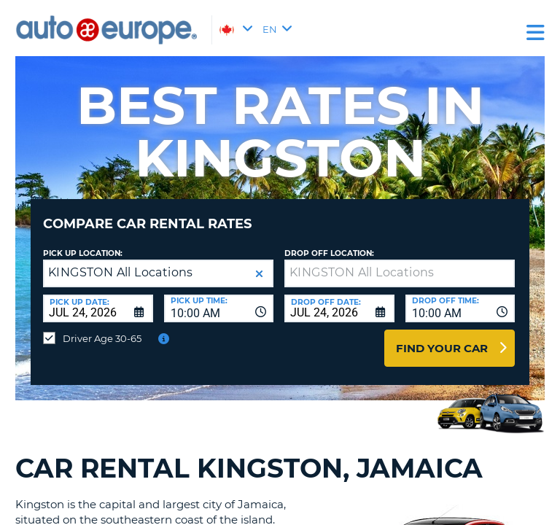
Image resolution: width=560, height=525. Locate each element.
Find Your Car (442, 348)
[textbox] (399, 273)
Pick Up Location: (82, 253)
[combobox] (219, 308)
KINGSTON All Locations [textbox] (120, 272)
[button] (259, 274)
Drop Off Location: (329, 253)
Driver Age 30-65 (102, 338)
